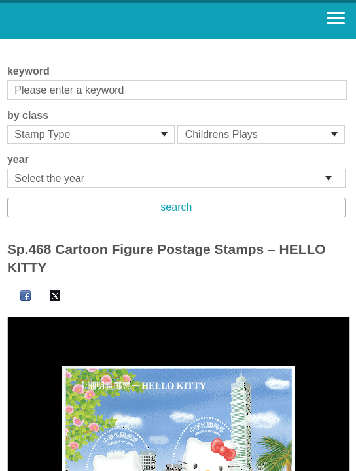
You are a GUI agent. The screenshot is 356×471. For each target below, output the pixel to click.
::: (11, 44)
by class (27, 115)
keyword (28, 71)
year (18, 159)
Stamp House (82, 21)
